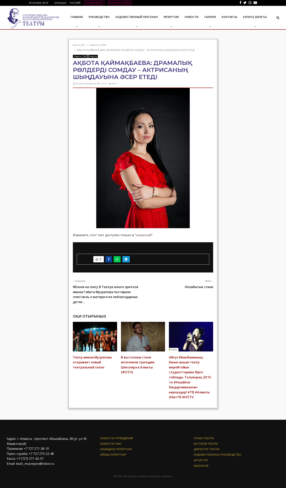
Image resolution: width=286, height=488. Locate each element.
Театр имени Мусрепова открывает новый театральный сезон (92, 362)
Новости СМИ (80, 56)
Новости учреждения (116, 438)
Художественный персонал (136, 17)
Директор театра (207, 449)
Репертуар (171, 17)
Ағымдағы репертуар (116, 449)
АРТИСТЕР (201, 460)
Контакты (229, 17)
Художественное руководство (217, 454)
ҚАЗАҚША (60, 2)
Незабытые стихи (199, 287)
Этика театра (204, 438)
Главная (77, 17)
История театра (206, 443)
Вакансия (201, 466)
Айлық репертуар (113, 454)
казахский (143, 235)
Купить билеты (255, 17)
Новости (192, 17)
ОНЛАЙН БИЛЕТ (94, 2)
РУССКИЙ (75, 2)
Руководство (99, 17)
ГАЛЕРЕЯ (210, 17)
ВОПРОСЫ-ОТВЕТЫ (120, 2)
